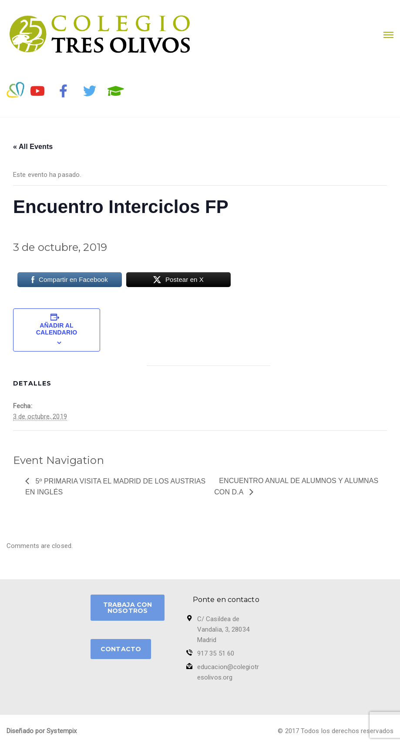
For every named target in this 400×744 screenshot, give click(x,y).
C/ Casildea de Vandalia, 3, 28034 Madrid (223, 629)
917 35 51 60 (215, 653)
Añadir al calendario (56, 329)
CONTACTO (121, 649)
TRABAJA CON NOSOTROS (127, 608)
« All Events (33, 146)
